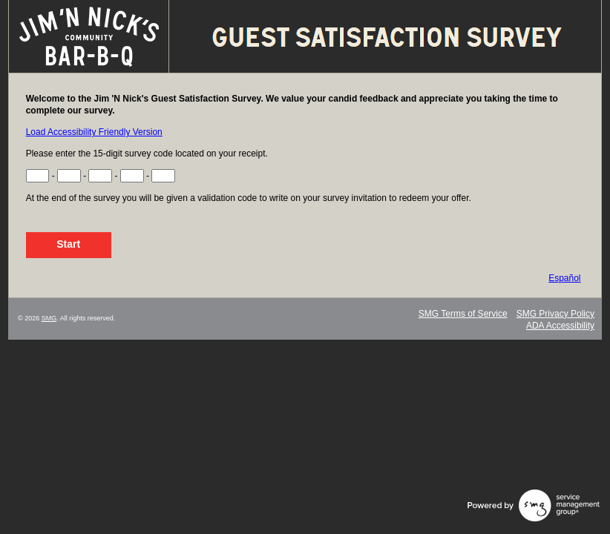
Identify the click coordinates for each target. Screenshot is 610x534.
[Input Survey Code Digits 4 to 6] (69, 175)
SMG (49, 318)
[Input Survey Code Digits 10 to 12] (132, 175)
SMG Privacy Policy (555, 314)
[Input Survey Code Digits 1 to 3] (38, 175)
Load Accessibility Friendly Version (94, 132)
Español (564, 278)
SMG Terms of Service (463, 314)
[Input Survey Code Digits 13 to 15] (163, 175)
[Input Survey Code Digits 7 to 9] (100, 175)
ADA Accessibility (560, 325)
